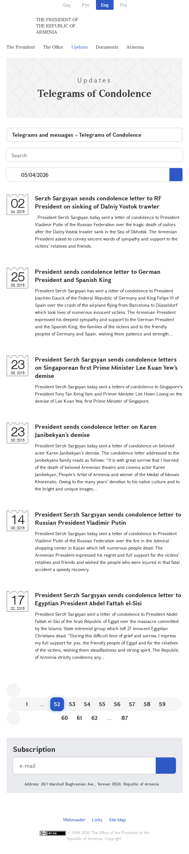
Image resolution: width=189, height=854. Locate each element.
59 (162, 704)
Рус (85, 5)
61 (79, 717)
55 (102, 704)
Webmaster (74, 819)
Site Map (117, 819)
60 (64, 717)
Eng (105, 5)
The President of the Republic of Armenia (57, 25)
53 (72, 704)
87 (124, 717)
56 (117, 704)
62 (94, 717)
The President (21, 47)
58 (147, 704)
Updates (79, 47)
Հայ (66, 5)
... (14, 174)
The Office (53, 47)
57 (132, 704)
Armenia (135, 47)
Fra (123, 5)
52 (57, 704)
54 (87, 704)
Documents (107, 47)
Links (97, 819)
